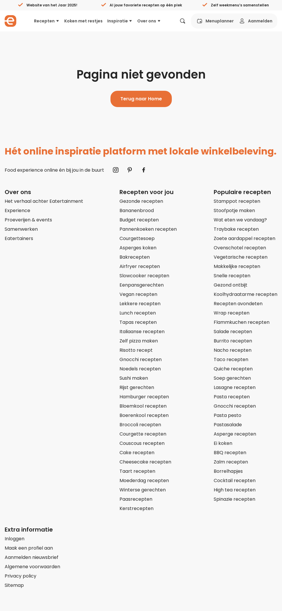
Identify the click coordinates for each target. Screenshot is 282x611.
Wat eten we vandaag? (240, 219)
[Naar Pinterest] (130, 170)
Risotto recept (136, 350)
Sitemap (14, 585)
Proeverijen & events (28, 219)
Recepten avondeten (238, 303)
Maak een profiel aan (29, 548)
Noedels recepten (140, 368)
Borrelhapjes (228, 471)
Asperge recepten (235, 434)
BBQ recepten (230, 452)
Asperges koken (137, 247)
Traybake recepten (236, 229)
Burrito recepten (233, 341)
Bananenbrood (136, 210)
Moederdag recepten (144, 480)
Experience (17, 210)
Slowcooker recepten (144, 275)
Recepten (47, 21)
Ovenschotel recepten (240, 247)
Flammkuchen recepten (241, 322)
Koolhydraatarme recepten (245, 294)
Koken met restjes (83, 21)
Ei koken (223, 443)
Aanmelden (255, 21)
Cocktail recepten (235, 480)
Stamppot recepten (237, 201)
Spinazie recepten (234, 499)
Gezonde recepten (141, 201)
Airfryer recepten (139, 266)
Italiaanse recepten (142, 331)
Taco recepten (231, 359)
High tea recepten (235, 489)
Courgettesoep (137, 238)
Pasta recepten (232, 396)
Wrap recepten (231, 313)
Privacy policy (20, 576)
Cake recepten (136, 452)
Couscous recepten (142, 443)
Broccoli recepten (140, 424)
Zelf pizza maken (138, 341)
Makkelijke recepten (237, 266)
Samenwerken (21, 229)
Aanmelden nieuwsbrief (31, 557)
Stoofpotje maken (234, 210)
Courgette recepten (142, 434)
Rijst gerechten (136, 387)
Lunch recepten (137, 313)
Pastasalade (228, 424)
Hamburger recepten (144, 396)
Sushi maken (133, 378)
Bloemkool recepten (143, 406)
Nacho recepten (232, 350)
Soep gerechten (232, 378)
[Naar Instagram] (116, 170)
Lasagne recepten (235, 387)
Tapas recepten (138, 322)
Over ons (149, 21)
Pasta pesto (227, 415)
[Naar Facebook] (144, 170)
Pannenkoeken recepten (148, 229)
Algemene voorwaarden (32, 566)
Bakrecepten (134, 257)
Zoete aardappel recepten (244, 238)
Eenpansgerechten (141, 285)
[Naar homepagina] (10, 20)
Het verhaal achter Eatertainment (44, 201)
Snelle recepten (232, 275)
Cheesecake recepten (145, 462)
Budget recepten (139, 219)
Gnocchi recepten (140, 359)
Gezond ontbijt (230, 285)
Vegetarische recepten (240, 257)
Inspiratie (120, 21)
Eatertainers (19, 238)
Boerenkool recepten (144, 415)
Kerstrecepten (136, 508)
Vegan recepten (138, 294)
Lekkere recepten (139, 303)
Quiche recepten (233, 368)
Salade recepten (233, 331)
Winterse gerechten (142, 489)
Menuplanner (215, 21)
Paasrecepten (135, 499)
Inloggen (14, 538)
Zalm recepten (231, 462)
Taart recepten (137, 471)
